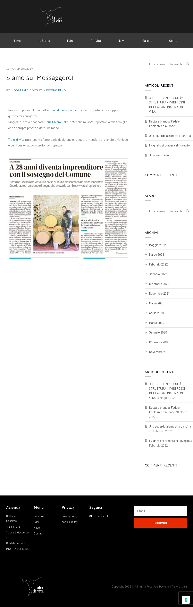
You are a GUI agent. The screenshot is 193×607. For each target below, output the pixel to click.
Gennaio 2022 (158, 274)
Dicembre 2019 (159, 342)
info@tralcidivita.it (26, 90)
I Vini (70, 40)
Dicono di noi (56, 90)
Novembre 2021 (159, 293)
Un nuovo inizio (159, 155)
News (121, 40)
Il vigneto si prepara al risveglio (169, 145)
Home (17, 40)
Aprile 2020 (156, 313)
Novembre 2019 (159, 352)
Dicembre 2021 (159, 284)
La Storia (44, 40)
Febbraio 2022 (158, 264)
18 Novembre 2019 (19, 69)
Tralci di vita (16, 139)
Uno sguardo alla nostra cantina (170, 135)
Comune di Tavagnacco (61, 110)
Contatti (175, 40)
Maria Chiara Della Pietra (60, 122)
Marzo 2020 (156, 322)
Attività (96, 40)
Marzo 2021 (156, 303)
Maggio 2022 (157, 245)
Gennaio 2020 (158, 332)
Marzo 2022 (156, 254)
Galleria (147, 40)
